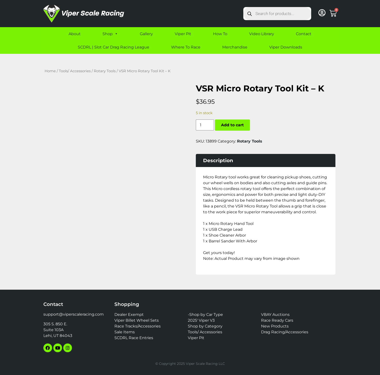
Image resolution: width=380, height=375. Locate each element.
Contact (303, 34)
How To (220, 34)
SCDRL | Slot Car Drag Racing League (113, 47)
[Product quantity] (205, 125)
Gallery (146, 34)
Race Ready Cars (277, 320)
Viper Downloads (285, 47)
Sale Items (124, 332)
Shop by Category (205, 326)
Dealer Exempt (129, 314)
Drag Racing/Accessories (284, 332)
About (75, 34)
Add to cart (232, 125)
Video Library (261, 34)
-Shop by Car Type (205, 314)
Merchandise (234, 47)
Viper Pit (183, 34)
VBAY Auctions (275, 314)
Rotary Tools (105, 71)
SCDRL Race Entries (133, 337)
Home (50, 71)
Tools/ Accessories (75, 71)
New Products (275, 326)
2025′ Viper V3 (201, 320)
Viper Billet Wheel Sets (136, 320)
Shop (110, 33)
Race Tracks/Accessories (137, 326)
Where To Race (185, 47)
